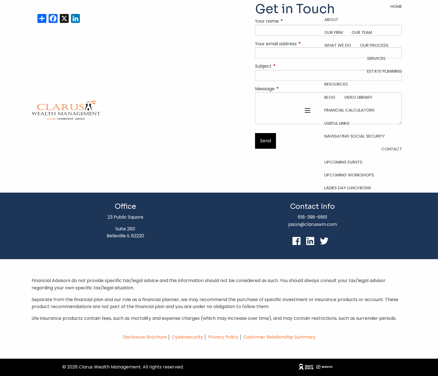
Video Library (358, 97)
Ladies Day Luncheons (347, 188)
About (331, 19)
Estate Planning (384, 71)
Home (396, 6)
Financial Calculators (349, 110)
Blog (329, 97)
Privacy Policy (223, 337)
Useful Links (336, 123)
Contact (391, 149)
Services (376, 58)
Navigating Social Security (354, 136)
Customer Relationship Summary (279, 337)
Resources (336, 84)
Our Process (374, 45)
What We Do (337, 45)
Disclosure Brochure (145, 337)
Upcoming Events (343, 162)
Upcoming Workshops (349, 175)
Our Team (362, 32)
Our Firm (333, 32)
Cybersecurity (187, 337)
